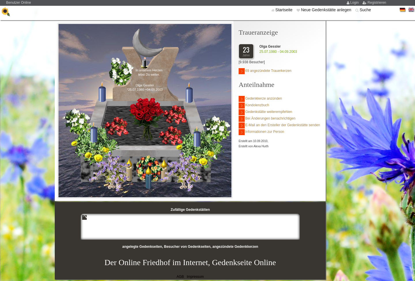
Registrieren (376, 3)
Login (355, 3)
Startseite (285, 10)
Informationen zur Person (261, 132)
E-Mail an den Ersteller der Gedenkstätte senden (279, 125)
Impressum (195, 277)
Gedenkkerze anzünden (260, 99)
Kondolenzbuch (254, 106)
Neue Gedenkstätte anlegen (326, 10)
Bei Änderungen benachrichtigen (267, 119)
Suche (365, 10)
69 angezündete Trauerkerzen (265, 71)
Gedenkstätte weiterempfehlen (265, 112)
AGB (180, 277)
